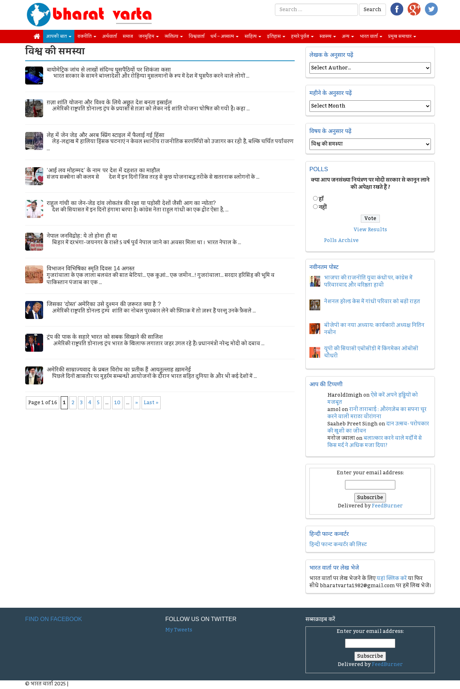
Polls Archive (341, 241)
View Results (370, 230)
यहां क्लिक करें (392, 579)
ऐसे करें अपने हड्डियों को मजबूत (372, 398)
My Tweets (178, 630)
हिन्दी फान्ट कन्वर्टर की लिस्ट (338, 545)
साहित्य (252, 36)
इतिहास (276, 36)
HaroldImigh (344, 395)
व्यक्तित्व (174, 36)
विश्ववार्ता (196, 36)
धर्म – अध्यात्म (224, 36)
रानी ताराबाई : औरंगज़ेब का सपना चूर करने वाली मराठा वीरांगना (377, 413)
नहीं (323, 207)
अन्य (348, 36)
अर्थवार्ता (109, 36)
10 (117, 403)
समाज (128, 36)
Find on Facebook (53, 619)
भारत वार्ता (371, 36)
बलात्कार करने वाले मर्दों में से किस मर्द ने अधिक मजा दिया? (374, 442)
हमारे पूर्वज (302, 36)
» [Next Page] (136, 403)
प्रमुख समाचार (402, 36)
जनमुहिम (149, 36)
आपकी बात (59, 36)
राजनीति (86, 36)
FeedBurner (387, 506)
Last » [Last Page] (151, 403)
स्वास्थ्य (327, 36)
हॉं (321, 199)
